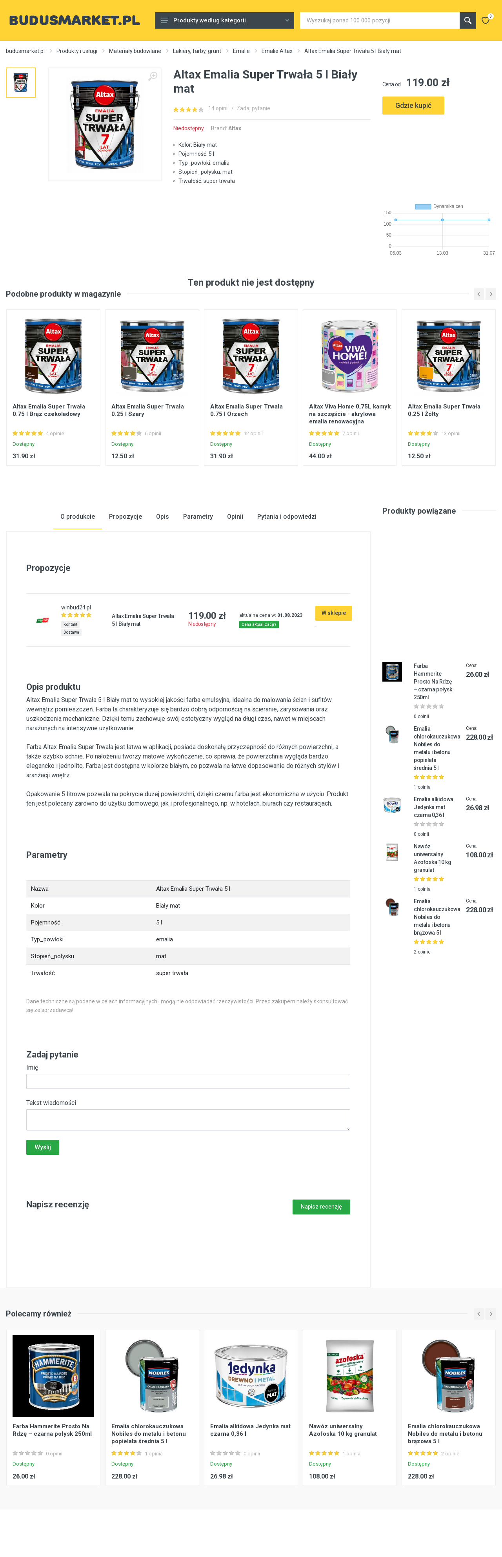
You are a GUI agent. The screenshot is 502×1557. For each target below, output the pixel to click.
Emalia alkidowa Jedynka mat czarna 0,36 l (433, 807)
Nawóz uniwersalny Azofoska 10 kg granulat (343, 1430)
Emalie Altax (277, 51)
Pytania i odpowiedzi (286, 516)
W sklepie (334, 613)
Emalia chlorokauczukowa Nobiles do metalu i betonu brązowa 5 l (437, 917)
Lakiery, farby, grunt (197, 51)
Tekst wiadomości (51, 1103)
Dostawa (71, 632)
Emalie (241, 51)
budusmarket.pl (25, 51)
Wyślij (43, 1147)
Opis (162, 516)
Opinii (235, 516)
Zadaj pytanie (253, 108)
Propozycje (125, 516)
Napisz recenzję (321, 1206)
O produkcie (77, 516)
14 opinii (218, 108)
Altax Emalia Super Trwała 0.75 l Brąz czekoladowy (49, 410)
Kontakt (70, 624)
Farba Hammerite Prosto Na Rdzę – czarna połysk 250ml (433, 681)
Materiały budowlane (135, 51)
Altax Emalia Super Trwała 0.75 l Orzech (246, 410)
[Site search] (380, 20)
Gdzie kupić (413, 105)
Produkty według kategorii (225, 20)
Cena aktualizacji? (259, 624)
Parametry (198, 516)
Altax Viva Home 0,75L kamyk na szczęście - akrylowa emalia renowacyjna (350, 414)
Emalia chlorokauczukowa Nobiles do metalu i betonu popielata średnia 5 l (148, 1434)
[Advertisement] (439, 155)
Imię (32, 1067)
